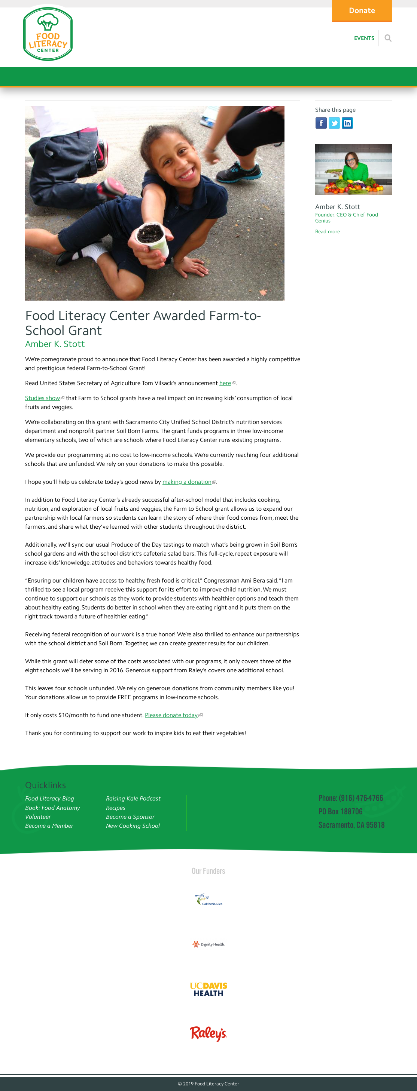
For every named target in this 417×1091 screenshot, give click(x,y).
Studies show (42, 398)
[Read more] (388, 38)
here (225, 383)
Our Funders (208, 870)
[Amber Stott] (353, 170)
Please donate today (171, 715)
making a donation (186, 481)
